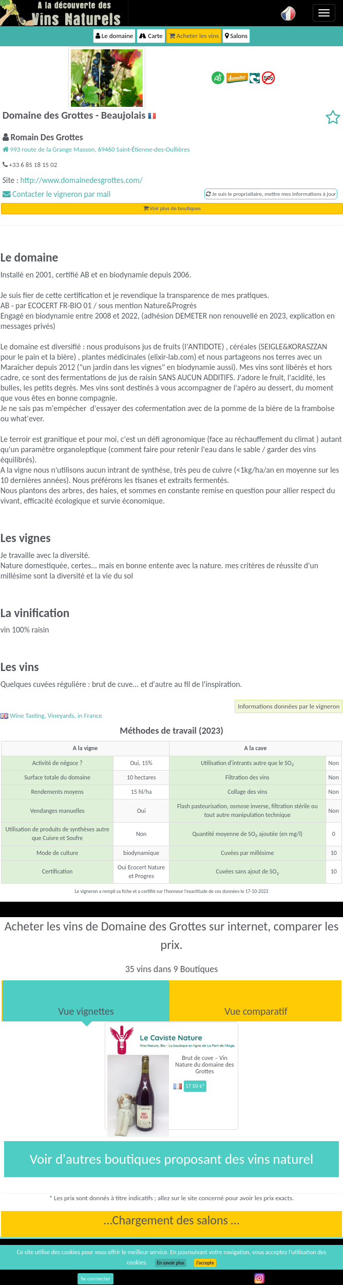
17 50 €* (195, 1086)
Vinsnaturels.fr (64, 13)
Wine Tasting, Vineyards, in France (51, 715)
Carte (150, 36)
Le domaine (114, 36)
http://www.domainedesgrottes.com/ (81, 180)
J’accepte (205, 1263)
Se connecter (95, 1278)
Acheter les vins (194, 36)
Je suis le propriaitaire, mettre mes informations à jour (271, 194)
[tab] (86, 1000)
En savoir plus (170, 1263)
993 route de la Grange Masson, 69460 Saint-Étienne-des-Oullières (96, 149)
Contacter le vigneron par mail (57, 194)
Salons (236, 36)
